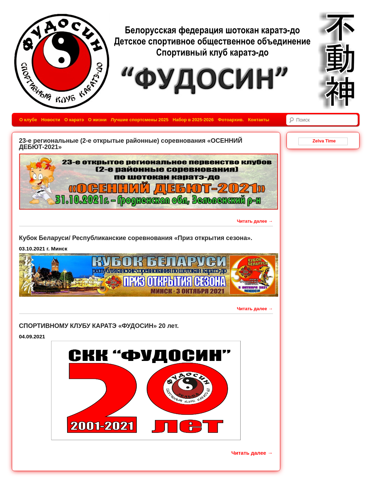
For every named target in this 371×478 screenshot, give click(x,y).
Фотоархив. (231, 119)
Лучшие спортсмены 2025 (139, 119)
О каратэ (74, 119)
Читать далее (255, 221)
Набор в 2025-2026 (193, 119)
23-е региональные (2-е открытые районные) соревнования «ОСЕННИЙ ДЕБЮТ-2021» (130, 143)
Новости (50, 119)
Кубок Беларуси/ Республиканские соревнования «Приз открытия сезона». (135, 237)
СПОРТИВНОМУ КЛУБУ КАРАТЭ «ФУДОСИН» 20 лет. (99, 325)
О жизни (97, 119)
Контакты (258, 119)
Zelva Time (323, 140)
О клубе (28, 119)
